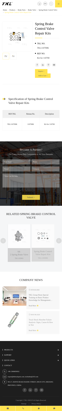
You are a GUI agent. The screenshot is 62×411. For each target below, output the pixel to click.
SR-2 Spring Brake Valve (19, 251)
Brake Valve (32, 10)
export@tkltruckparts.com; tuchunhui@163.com (23, 377)
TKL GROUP (28, 400)
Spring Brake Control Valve (48, 10)
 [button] (3, 241)
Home (5, 10)
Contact (8, 365)
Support (7, 355)
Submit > (31, 199)
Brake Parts (21, 10)
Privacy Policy (36, 404)
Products (12, 10)
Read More (33, 304)
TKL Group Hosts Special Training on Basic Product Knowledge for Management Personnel (39, 296)
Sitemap (23, 404)
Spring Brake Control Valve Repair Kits (18, 12)
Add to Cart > (42, 75)
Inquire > (41, 71)
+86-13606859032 (13, 371)
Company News (31, 281)
